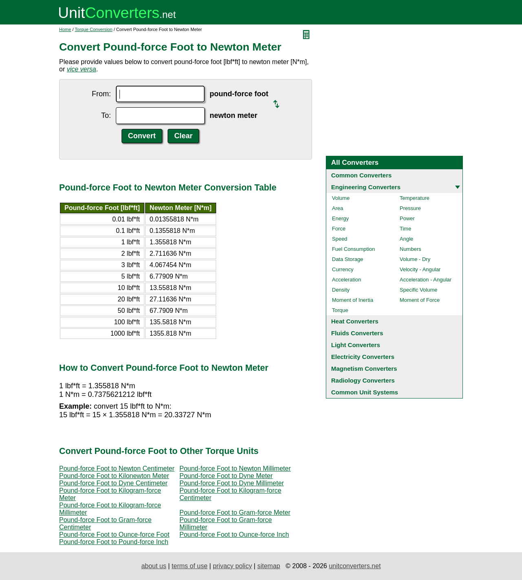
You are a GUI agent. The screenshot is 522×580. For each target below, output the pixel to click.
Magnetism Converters (364, 368)
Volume (340, 198)
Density (340, 290)
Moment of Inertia (352, 300)
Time (405, 229)
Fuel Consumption (353, 249)
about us (153, 565)
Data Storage (347, 259)
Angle (406, 239)
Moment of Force (420, 300)
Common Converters (361, 175)
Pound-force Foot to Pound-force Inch (113, 541)
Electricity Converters (362, 356)
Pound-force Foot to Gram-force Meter (234, 512)
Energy (340, 218)
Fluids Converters (357, 333)
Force (338, 229)
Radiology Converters (363, 380)
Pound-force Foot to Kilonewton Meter (114, 475)
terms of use (190, 565)
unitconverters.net (354, 565)
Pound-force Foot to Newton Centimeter (117, 468)
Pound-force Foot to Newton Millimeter (235, 468)
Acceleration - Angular (425, 280)
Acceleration (346, 280)
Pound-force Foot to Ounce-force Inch (234, 534)
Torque (340, 310)
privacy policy (232, 565)
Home (65, 29)
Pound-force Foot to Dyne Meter (226, 475)
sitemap (268, 565)
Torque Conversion (93, 29)
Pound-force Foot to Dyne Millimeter (231, 483)
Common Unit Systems (364, 392)
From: (101, 94)
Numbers (410, 249)
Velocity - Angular (420, 269)
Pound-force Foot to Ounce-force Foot (114, 534)
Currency (343, 269)
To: (106, 115)
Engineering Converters (365, 187)
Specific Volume (419, 290)
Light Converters (355, 344)
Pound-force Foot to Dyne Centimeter (113, 483)
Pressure (410, 208)
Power (407, 218)
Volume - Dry (415, 259)
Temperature (414, 198)
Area (337, 208)
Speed (339, 239)
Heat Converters (354, 321)
